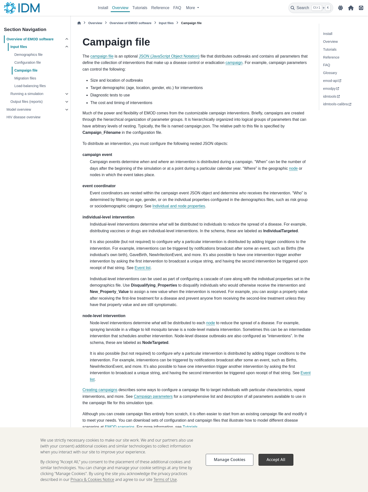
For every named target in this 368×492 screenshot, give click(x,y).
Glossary (330, 73)
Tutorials (139, 8)
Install (103, 8)
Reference (160, 8)
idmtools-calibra (335, 104)
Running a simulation (26, 94)
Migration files (25, 78)
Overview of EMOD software (30, 39)
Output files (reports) (26, 102)
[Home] (79, 23)
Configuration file (27, 62)
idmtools (329, 96)
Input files (18, 47)
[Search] (310, 8)
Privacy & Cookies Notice (92, 489)
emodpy (329, 89)
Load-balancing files (30, 86)
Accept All (276, 469)
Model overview (18, 109)
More (191, 8)
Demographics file (28, 55)
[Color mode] (340, 8)
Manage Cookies (229, 469)
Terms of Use (165, 489)
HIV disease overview (23, 117)
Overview (120, 8)
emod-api (330, 81)
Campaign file (25, 70)
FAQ (177, 8)
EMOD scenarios (120, 427)
